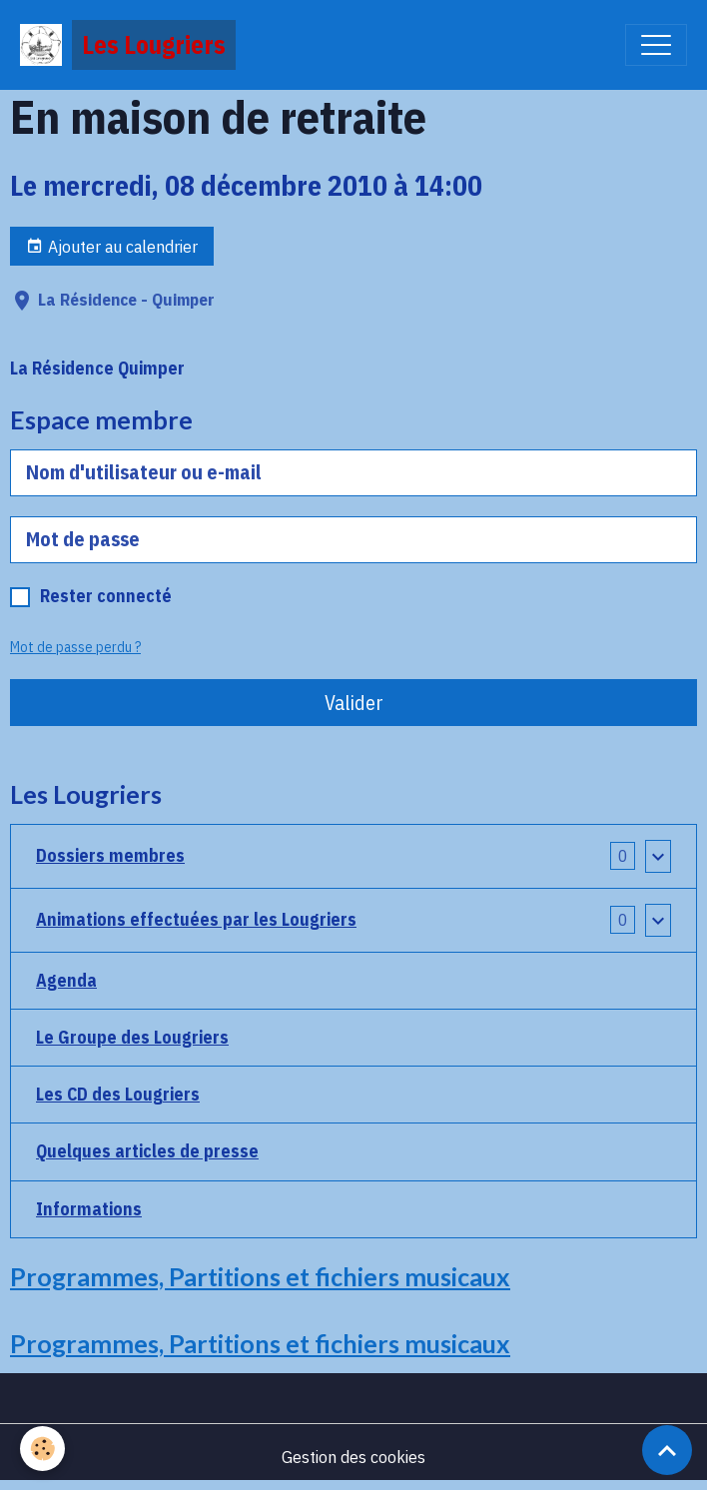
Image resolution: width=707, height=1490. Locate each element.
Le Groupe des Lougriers (132, 1037)
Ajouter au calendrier (112, 246)
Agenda (66, 980)
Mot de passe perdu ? (75, 647)
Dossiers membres (110, 855)
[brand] (128, 45)
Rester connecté (106, 595)
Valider (354, 702)
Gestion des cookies (353, 1456)
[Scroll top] (667, 1450)
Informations (89, 1208)
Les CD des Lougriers (118, 1094)
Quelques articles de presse (147, 1150)
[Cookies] (42, 1448)
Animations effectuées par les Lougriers (196, 919)
